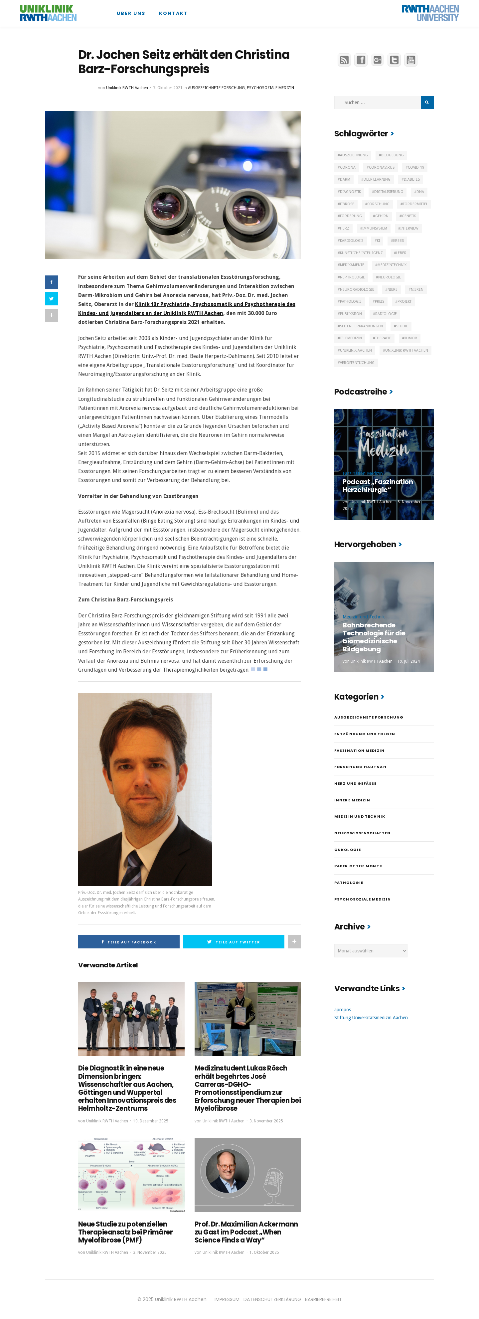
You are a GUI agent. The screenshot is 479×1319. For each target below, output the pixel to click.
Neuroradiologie (357, 289)
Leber (401, 253)
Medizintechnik (392, 265)
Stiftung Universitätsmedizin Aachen (371, 1017)
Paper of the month (358, 866)
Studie (402, 326)
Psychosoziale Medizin (270, 87)
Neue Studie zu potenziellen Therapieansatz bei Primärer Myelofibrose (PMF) (125, 1231)
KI (378, 241)
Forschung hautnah (360, 766)
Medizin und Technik (364, 616)
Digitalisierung (388, 192)
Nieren (417, 289)
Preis (379, 301)
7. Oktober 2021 (168, 87)
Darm (345, 179)
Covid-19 (416, 167)
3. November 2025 (266, 1120)
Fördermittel (415, 204)
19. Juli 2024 (409, 661)
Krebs (398, 241)
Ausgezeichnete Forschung (216, 87)
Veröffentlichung (357, 363)
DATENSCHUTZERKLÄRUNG (272, 1298)
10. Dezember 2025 (150, 1120)
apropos (342, 1009)
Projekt (404, 301)
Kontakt (173, 13)
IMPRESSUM (227, 1298)
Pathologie (351, 301)
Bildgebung (392, 155)
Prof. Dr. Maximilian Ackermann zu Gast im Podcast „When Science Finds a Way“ (246, 1231)
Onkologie (347, 849)
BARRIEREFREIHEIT (323, 1298)
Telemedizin (351, 338)
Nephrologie (352, 277)
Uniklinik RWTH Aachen (127, 87)
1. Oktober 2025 (264, 1252)
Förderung (351, 216)
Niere (393, 289)
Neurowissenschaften (362, 833)
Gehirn (382, 216)
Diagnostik (350, 192)
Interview (409, 228)
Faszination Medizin (363, 473)
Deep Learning (377, 179)
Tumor (410, 338)
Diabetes (412, 179)
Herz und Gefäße (355, 783)
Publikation (351, 314)
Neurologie (389, 277)
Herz (344, 228)
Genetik (409, 216)
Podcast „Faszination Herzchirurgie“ (378, 485)
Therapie (383, 338)
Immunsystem (375, 228)
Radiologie (386, 314)
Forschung (379, 204)
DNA (420, 192)
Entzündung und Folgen (364, 734)
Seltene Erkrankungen (361, 326)
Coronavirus (382, 167)
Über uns (131, 13)
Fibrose (347, 204)
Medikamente (352, 265)
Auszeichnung (354, 155)
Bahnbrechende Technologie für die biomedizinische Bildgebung (374, 637)
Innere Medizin (352, 800)
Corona (348, 167)
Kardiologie (352, 241)
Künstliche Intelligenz (361, 253)
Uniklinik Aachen (356, 350)
